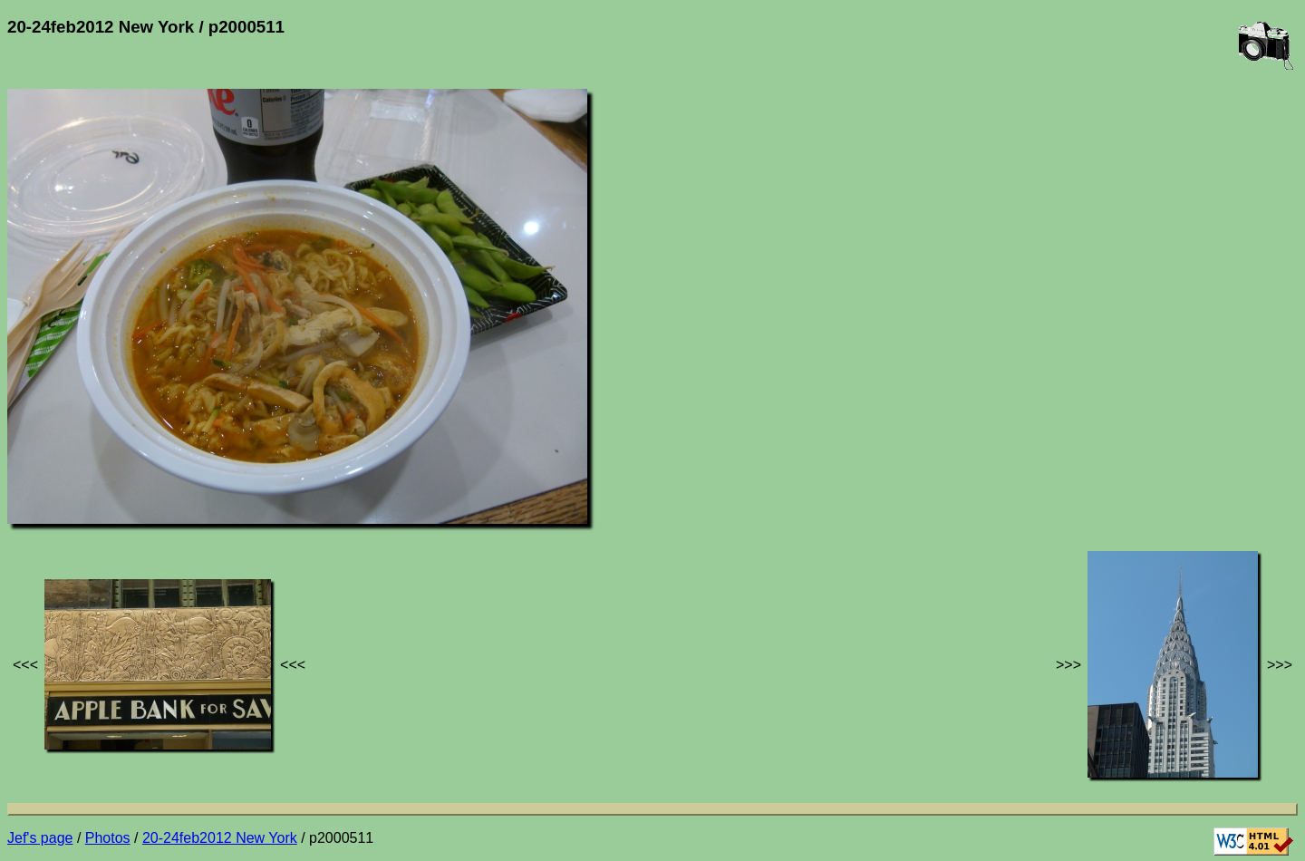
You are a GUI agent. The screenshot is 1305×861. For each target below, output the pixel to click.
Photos (107, 838)
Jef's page (39, 838)
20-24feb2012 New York (219, 838)
